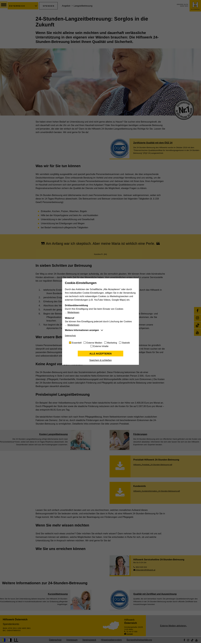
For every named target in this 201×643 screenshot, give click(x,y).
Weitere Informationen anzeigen (82, 330)
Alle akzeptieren (100, 353)
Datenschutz (70, 335)
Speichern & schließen (100, 360)
